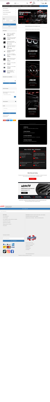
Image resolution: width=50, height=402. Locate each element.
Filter (9, 24)
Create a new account (6, 115)
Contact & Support (5, 217)
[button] (38, 0)
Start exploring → (32, 178)
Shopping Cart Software (21, 255)
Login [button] (42, 0)
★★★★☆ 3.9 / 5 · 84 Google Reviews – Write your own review (32, 167)
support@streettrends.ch (31, 253)
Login (9, 113)
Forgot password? (5, 116)
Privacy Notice (5, 225)
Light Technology (5, 8)
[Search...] (15, 3)
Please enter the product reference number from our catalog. (9, 92)
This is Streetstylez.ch (6, 216)
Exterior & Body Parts (6, 10)
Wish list (45, 0)
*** (33, 4)
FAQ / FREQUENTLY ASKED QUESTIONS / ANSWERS (10, 219)
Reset (9, 26)
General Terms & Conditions (7, 222)
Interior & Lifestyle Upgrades (7, 12)
